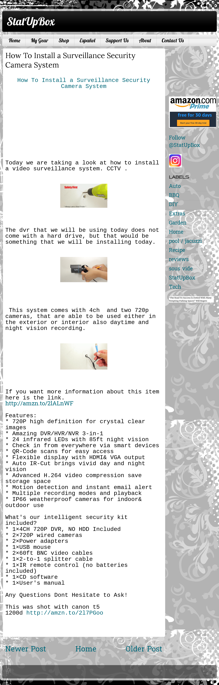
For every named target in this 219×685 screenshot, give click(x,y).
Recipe (177, 251)
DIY (173, 205)
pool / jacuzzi (185, 241)
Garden (177, 223)
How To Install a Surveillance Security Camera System (83, 83)
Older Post (144, 649)
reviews (179, 260)
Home (14, 40)
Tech (175, 287)
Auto (175, 187)
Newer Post (25, 649)
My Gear (39, 40)
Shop (64, 40)
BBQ (174, 196)
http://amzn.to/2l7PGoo (64, 613)
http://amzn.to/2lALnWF (39, 404)
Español (87, 40)
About (145, 40)
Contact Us (173, 40)
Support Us (117, 40)
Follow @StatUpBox (184, 142)
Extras (177, 214)
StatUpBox (31, 21)
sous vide (181, 269)
